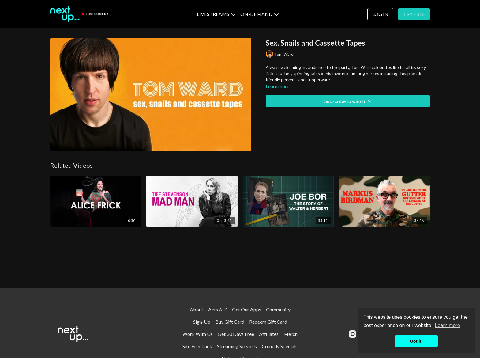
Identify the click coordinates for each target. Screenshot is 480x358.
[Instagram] (352, 334)
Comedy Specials (280, 346)
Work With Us (197, 334)
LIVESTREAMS (216, 14)
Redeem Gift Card (268, 322)
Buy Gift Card (229, 322)
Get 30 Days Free (236, 334)
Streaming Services (237, 346)
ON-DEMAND (259, 14)
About (196, 309)
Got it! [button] (416, 341)
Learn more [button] (447, 325)
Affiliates (269, 334)
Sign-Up (201, 322)
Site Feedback (197, 346)
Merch (290, 334)
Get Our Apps (246, 309)
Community (278, 309)
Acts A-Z (217, 309)
